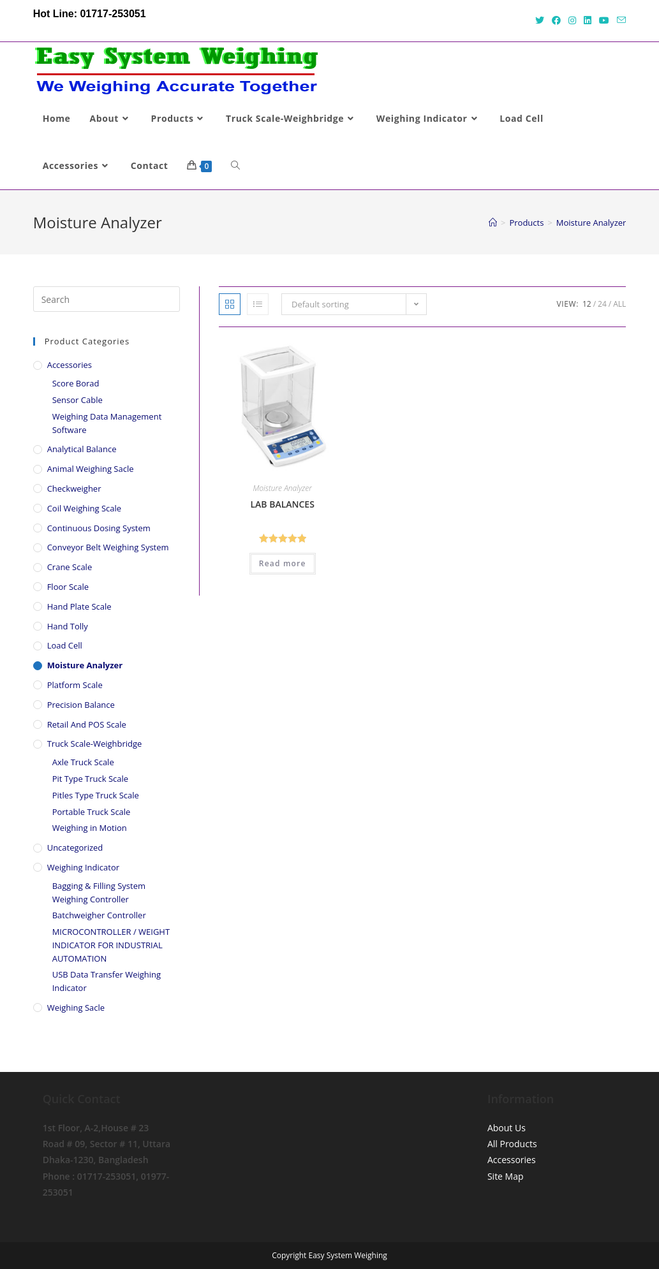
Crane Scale (70, 567)
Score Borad (76, 383)
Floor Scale (68, 586)
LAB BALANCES (282, 504)
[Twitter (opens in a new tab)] (539, 20)
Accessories (69, 364)
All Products (512, 1144)
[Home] (493, 222)
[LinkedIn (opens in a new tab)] (587, 20)
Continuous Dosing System (99, 528)
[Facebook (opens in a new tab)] (556, 20)
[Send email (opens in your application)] (619, 20)
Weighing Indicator (83, 867)
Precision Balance (81, 704)
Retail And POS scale (86, 724)
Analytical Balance (82, 449)
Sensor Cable (77, 400)
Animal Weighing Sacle (90, 468)
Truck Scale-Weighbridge (94, 743)
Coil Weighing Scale (84, 508)
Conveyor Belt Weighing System (108, 547)
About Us (506, 1128)
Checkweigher (74, 488)
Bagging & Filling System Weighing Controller (98, 892)
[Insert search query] (106, 299)
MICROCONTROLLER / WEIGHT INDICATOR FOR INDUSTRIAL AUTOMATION (111, 945)
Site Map (505, 1176)
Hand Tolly (67, 626)
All (619, 303)
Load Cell (64, 645)
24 (602, 303)
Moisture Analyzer (282, 488)
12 (586, 303)
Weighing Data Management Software (107, 423)
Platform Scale (75, 685)
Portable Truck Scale (91, 812)
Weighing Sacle (76, 1007)
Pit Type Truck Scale (90, 778)
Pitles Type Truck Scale (95, 795)
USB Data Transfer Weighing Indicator (106, 981)
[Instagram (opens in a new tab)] (572, 20)
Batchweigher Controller (99, 915)
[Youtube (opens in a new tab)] (604, 20)
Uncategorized (75, 847)
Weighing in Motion (89, 827)
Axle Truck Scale (83, 762)
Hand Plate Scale (79, 606)
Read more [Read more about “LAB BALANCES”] (282, 563)
